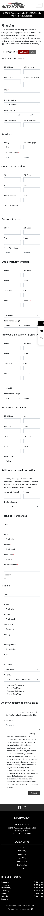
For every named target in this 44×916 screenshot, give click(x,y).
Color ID (7, 675)
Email (26, 195)
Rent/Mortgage (29, 142)
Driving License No (31, 78)
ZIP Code (27, 175)
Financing (22, 854)
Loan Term (8, 554)
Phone (6, 280)
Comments (8, 720)
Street (7, 175)
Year (6, 524)
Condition (8, 665)
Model (7, 544)
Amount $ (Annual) (11, 492)
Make (6, 534)
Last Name (9, 77)
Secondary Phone (11, 205)
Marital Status (10, 100)
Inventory (22, 850)
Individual (24, 52)
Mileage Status (10, 644)
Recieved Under (10, 502)
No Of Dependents (10, 120)
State (26, 185)
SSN (6, 90)
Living (6, 142)
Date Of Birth (10, 110)
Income (26, 300)
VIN (6, 654)
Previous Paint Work (15, 685)
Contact (22, 868)
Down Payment (10, 565)
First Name (9, 67)
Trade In (7, 575)
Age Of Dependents (29, 120)
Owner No (8, 624)
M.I (24, 416)
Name (7, 270)
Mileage (7, 634)
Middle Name (29, 67)
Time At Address (11, 152)
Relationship (9, 456)
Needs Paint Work (14, 688)
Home (22, 847)
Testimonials (22, 865)
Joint (32, 52)
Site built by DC (27, 909)
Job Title (27, 270)
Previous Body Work (15, 691)
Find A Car (22, 858)
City (6, 185)
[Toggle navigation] (39, 5)
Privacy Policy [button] (13, 909)
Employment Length (12, 321)
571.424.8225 (27, 16)
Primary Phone (10, 195)
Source (26, 492)
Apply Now (41, 330)
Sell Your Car (22, 861)
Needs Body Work (14, 694)
